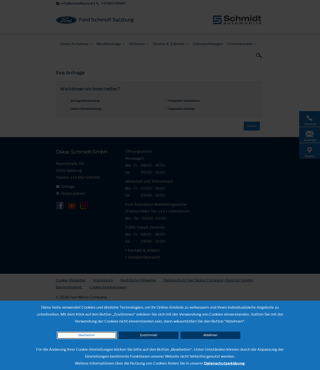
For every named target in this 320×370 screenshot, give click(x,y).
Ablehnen (210, 335)
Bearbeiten (86, 335)
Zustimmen (148, 335)
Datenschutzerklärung (224, 363)
